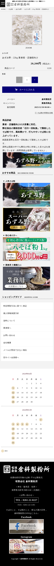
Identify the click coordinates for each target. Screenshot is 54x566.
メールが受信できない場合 (15, 350)
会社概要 (7, 343)
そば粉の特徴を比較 (44, 113)
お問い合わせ (9, 335)
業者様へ (7, 328)
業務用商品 (46, 103)
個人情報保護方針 (11, 313)
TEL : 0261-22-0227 (26, 500)
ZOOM (29, 48)
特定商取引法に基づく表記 (15, 306)
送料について (9, 321)
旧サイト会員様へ (11, 357)
